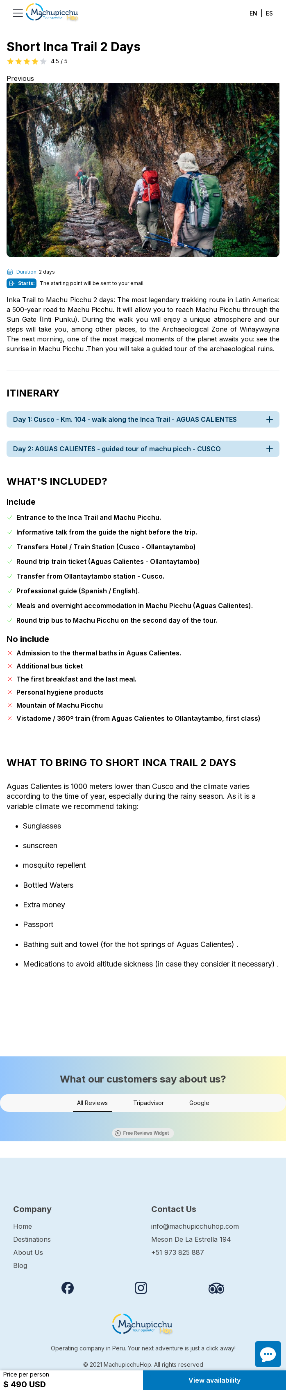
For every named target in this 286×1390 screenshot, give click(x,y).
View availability (214, 1380)
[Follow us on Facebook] (67, 1288)
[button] (6, 1120)
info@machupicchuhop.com (195, 1226)
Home (22, 1226)
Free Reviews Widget (142, 1133)
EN (253, 13)
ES (269, 13)
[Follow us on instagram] (141, 1288)
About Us (28, 1252)
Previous (20, 78)
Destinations (32, 1239)
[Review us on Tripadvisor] (216, 1288)
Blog (20, 1265)
